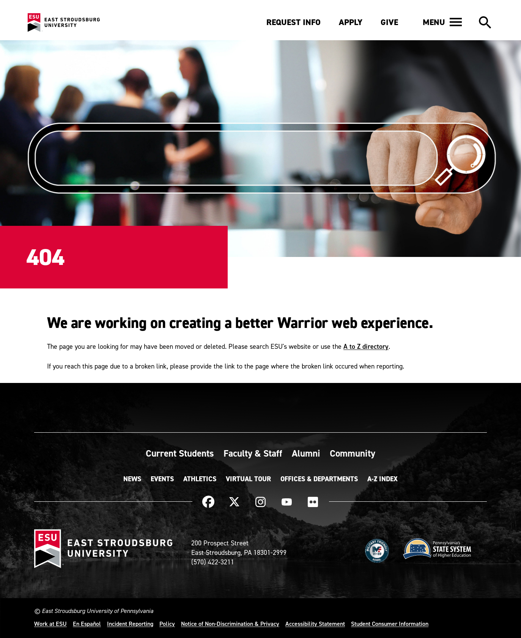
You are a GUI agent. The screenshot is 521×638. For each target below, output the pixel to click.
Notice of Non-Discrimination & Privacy (230, 623)
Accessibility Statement (315, 623)
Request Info (293, 22)
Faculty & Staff (253, 453)
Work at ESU (50, 623)
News (132, 479)
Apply (350, 22)
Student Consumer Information (389, 623)
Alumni (306, 453)
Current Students (180, 453)
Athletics (199, 479)
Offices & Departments (319, 479)
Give (389, 22)
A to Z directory (366, 346)
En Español (87, 623)
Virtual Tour (248, 479)
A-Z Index (382, 479)
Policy (167, 623)
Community (352, 453)
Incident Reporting (130, 623)
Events (162, 479)
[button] (442, 22)
